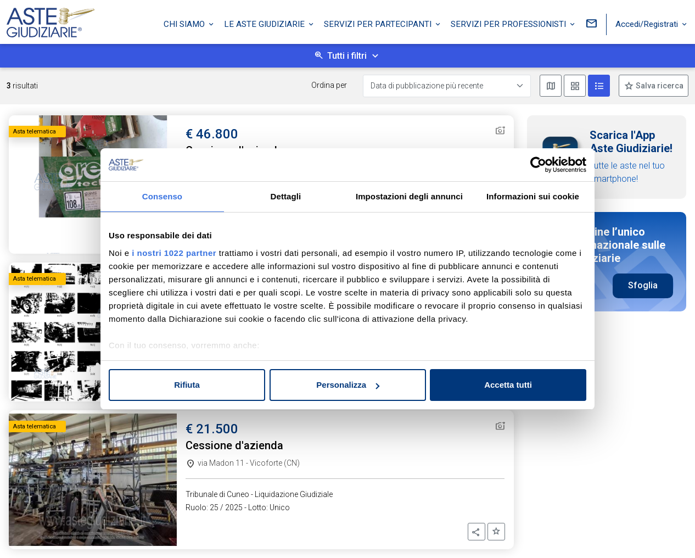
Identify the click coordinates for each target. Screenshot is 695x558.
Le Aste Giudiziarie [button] (265, 24)
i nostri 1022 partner (174, 253)
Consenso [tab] (162, 196)
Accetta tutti (508, 384)
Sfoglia (643, 285)
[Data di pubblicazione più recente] (447, 86)
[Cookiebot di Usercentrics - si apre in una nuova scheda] (538, 165)
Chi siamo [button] (185, 24)
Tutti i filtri (347, 56)
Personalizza (347, 384)
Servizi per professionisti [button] (509, 24)
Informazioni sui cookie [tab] (532, 196)
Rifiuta (187, 384)
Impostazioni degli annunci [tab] (409, 196)
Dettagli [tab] (286, 196)
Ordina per (329, 85)
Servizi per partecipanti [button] (379, 24)
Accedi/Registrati (647, 24)
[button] (476, 531)
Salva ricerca (658, 85)
